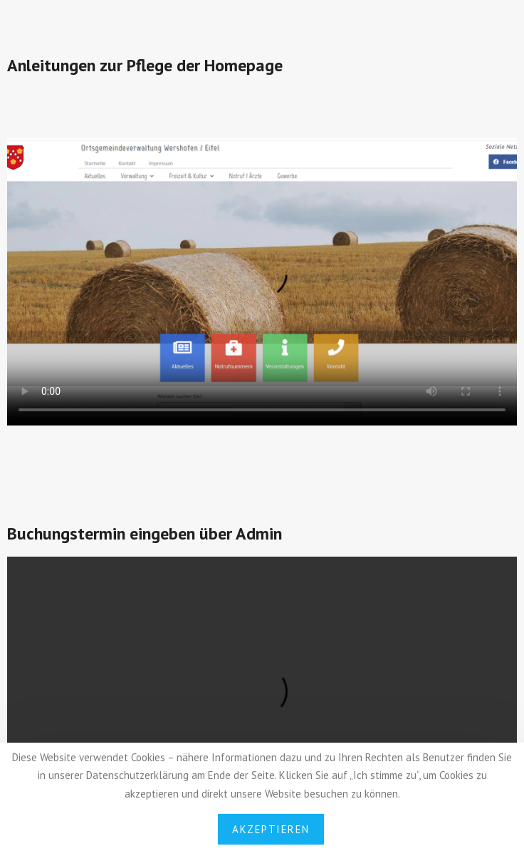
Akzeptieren (271, 829)
